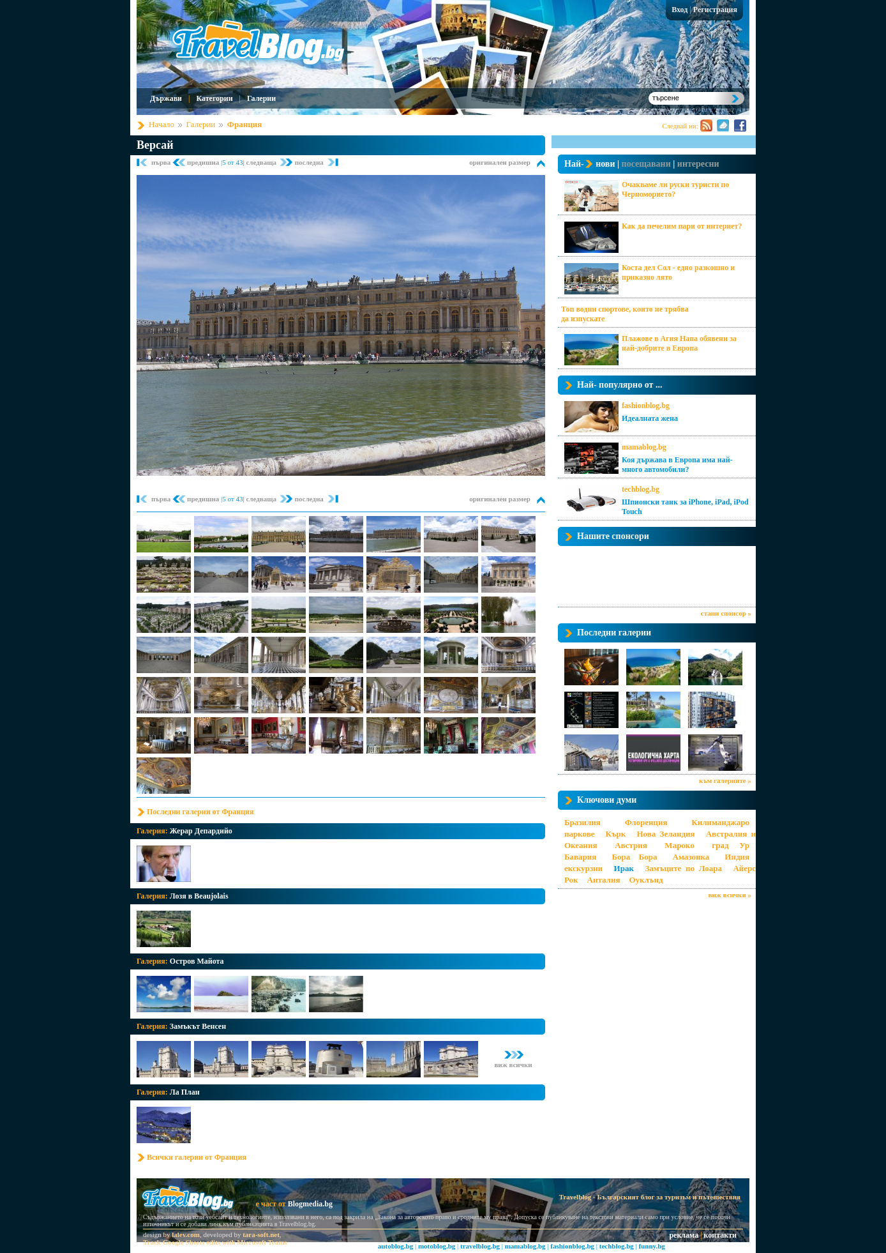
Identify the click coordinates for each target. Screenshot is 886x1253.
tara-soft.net (261, 1234)
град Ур (730, 845)
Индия (737, 857)
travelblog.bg (480, 1246)
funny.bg (652, 1246)
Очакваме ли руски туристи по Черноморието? (675, 189)
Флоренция (646, 822)
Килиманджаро (720, 822)
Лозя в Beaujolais (199, 896)
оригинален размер (499, 162)
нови (605, 164)
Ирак (624, 868)
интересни (698, 164)
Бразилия (582, 822)
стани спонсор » (726, 613)
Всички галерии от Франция (196, 1157)
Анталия (603, 880)
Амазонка (691, 857)
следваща (262, 162)
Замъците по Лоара (683, 868)
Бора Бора (634, 857)
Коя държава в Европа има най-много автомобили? (677, 464)
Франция (244, 124)
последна (309, 162)
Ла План (185, 1092)
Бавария (580, 857)
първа (161, 162)
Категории (214, 98)
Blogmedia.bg (310, 1203)
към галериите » (725, 780)
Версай (155, 145)
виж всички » (730, 895)
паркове (579, 834)
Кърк (616, 834)
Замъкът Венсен (198, 1026)
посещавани (646, 164)
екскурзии (583, 868)
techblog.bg (640, 489)
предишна (204, 162)
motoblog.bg (436, 1246)
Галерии (261, 98)
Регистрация (715, 9)
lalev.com (186, 1234)
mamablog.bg (644, 447)
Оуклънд (646, 880)
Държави (166, 98)
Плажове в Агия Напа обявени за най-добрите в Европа (679, 343)
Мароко (679, 845)
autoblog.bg (395, 1246)
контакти (720, 1235)
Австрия (631, 845)
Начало (161, 124)
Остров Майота (197, 961)
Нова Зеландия (665, 834)
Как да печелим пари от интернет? (682, 226)
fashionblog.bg (646, 405)
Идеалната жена (650, 418)
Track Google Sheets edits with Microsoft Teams (215, 1242)
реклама (683, 1235)
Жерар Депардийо (201, 830)
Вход (679, 9)
